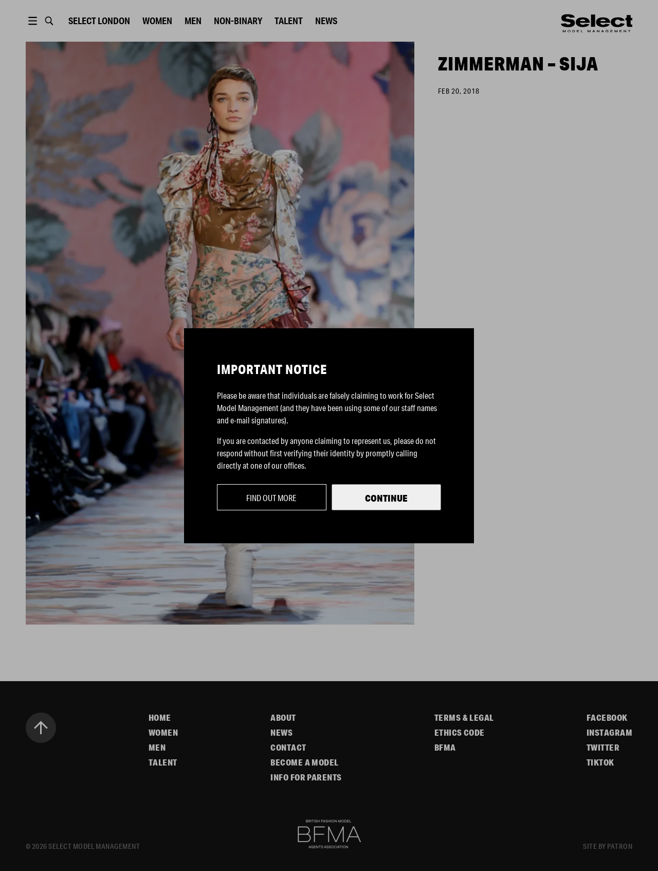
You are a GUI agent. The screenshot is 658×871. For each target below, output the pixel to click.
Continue (386, 498)
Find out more (271, 497)
